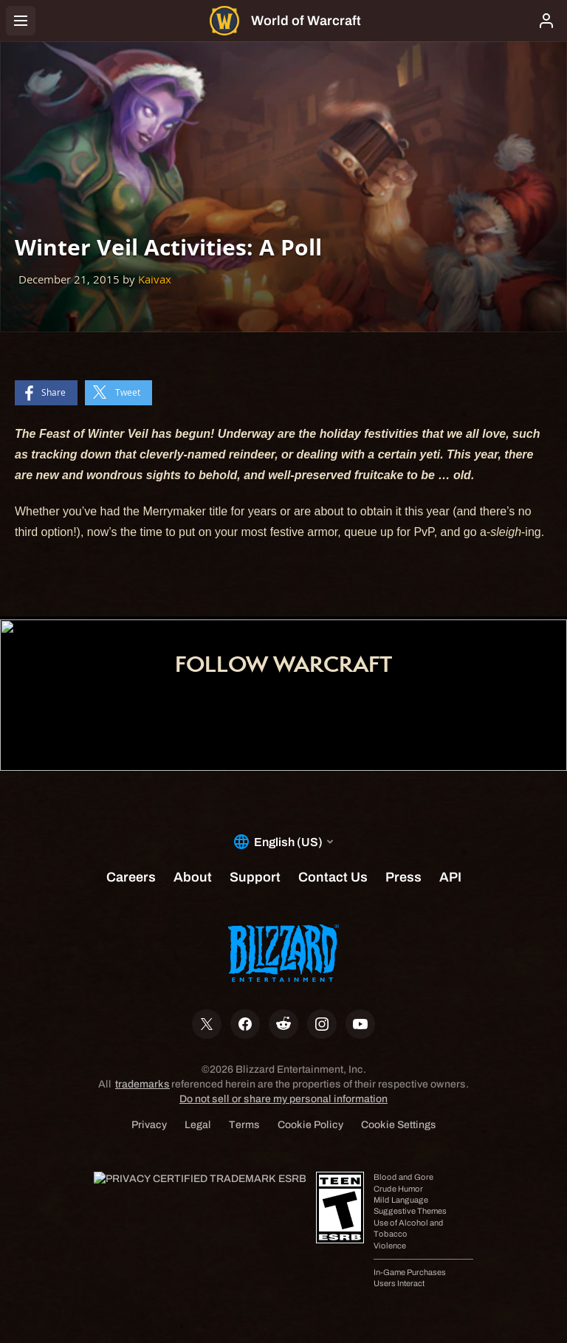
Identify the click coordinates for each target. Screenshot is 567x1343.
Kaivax (154, 279)
